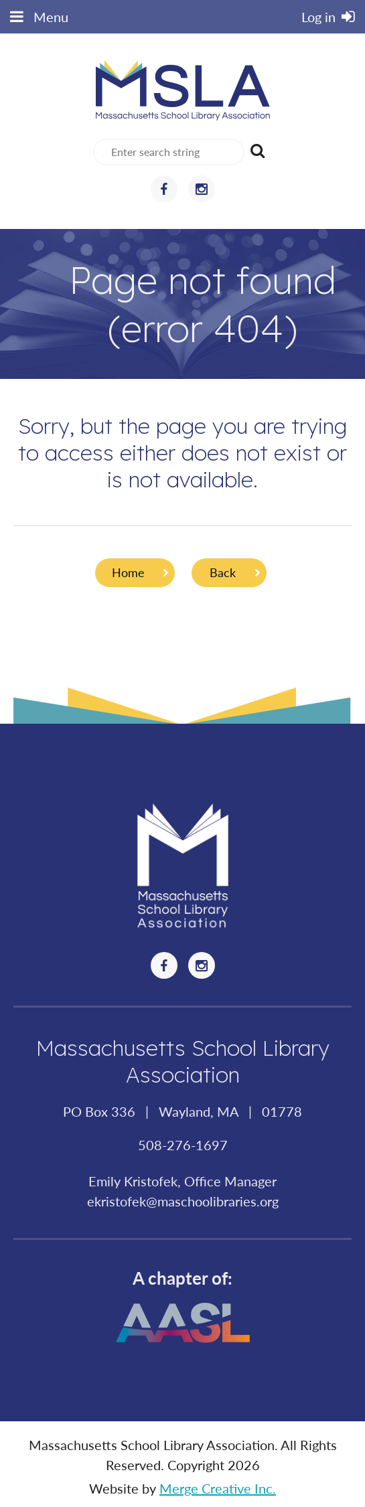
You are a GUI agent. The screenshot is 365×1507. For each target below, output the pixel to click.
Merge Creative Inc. (217, 1488)
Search (257, 151)
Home (128, 572)
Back (223, 572)
